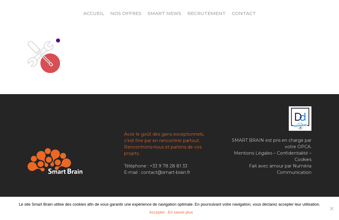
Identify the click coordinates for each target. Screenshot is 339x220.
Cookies (303, 159)
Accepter (157, 212)
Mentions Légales (253, 153)
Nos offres (125, 13)
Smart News (164, 13)
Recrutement (206, 13)
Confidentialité (292, 153)
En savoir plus (180, 212)
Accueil (93, 13)
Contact (244, 13)
